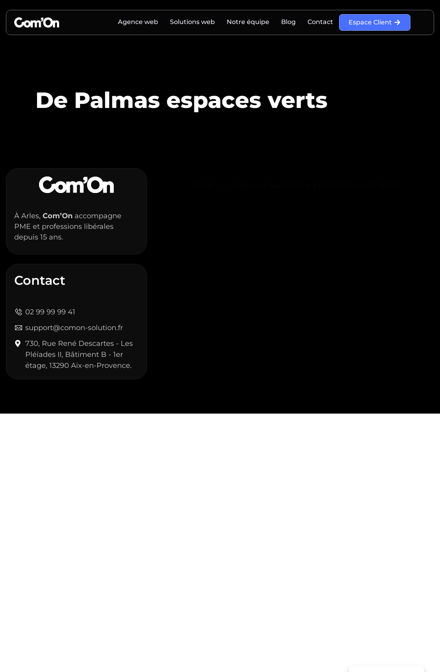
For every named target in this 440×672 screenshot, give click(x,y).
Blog (288, 22)
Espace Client (375, 22)
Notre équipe (248, 22)
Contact (320, 22)
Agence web (138, 22)
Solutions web (192, 22)
